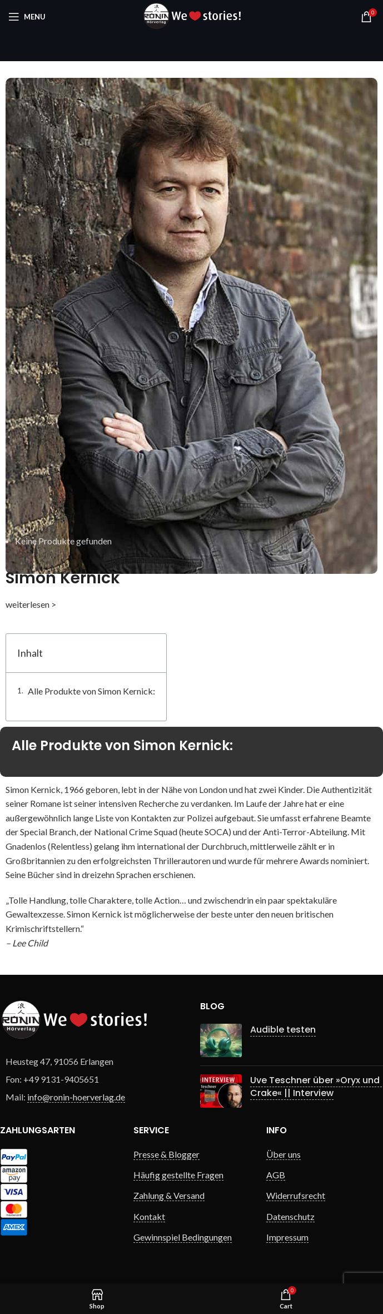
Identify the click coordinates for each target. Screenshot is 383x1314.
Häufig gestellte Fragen (178, 1174)
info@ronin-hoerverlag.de (76, 1097)
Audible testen (283, 1029)
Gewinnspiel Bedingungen (182, 1237)
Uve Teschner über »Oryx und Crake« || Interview (316, 1086)
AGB (275, 1174)
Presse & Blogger (166, 1154)
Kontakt (149, 1216)
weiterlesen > (31, 604)
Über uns (283, 1154)
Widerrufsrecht (295, 1195)
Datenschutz (290, 1216)
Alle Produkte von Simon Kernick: (91, 691)
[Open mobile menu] (27, 17)
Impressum (287, 1237)
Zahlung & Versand (169, 1195)
